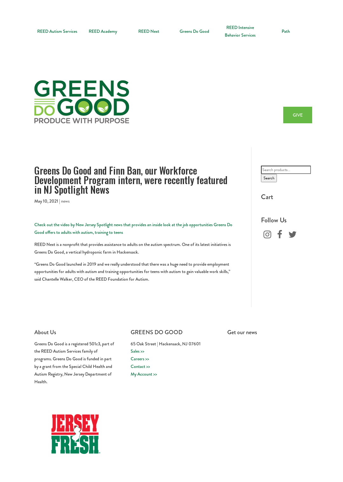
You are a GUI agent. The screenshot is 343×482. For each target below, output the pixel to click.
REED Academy (103, 31)
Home (172, 93)
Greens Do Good (194, 31)
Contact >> (140, 366)
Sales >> (137, 351)
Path (286, 31)
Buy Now (294, 93)
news (65, 201)
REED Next (148, 31)
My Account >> (144, 374)
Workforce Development (236, 93)
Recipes (272, 93)
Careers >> (140, 359)
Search (269, 178)
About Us (193, 93)
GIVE (298, 115)
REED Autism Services (57, 31)
